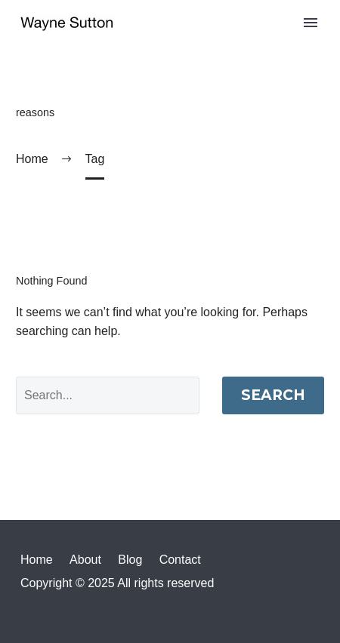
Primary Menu (310, 22)
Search (273, 395)
